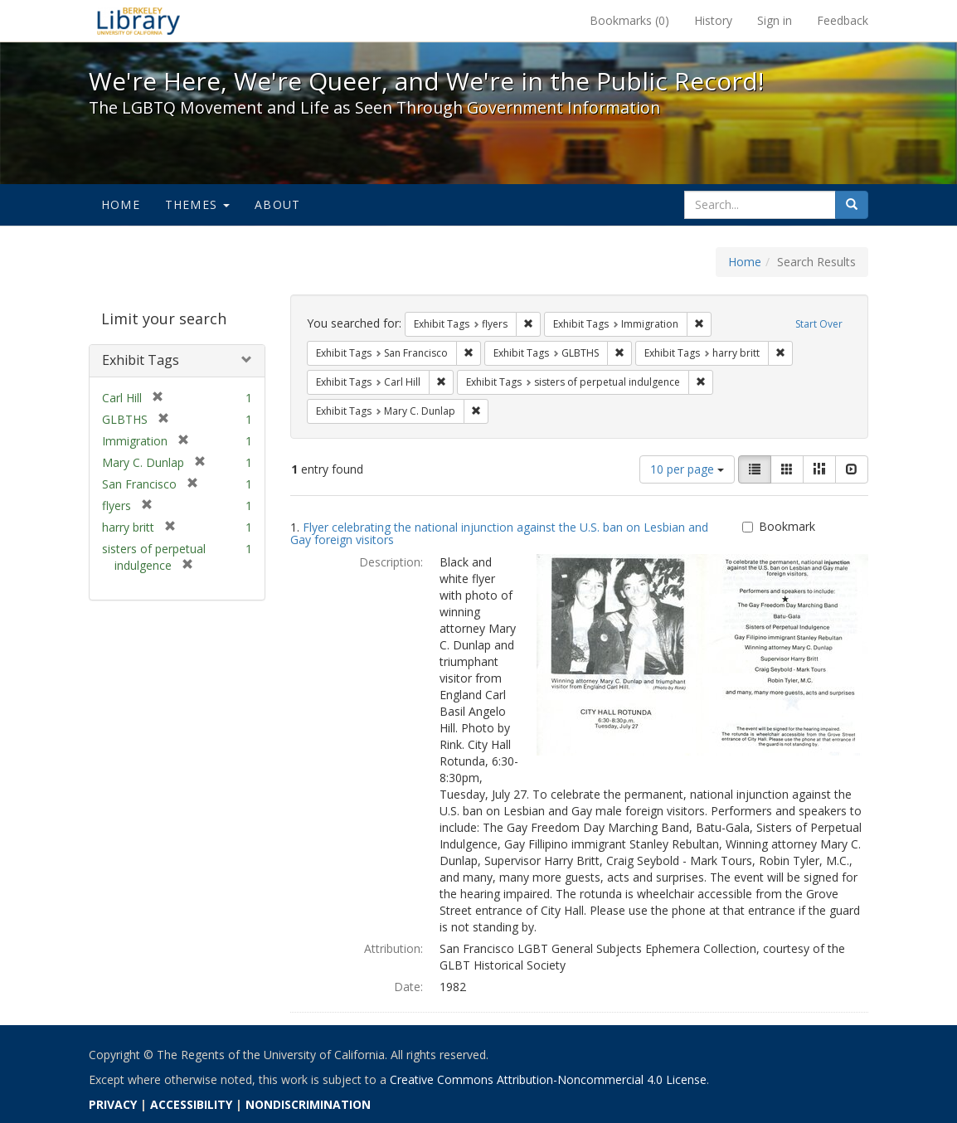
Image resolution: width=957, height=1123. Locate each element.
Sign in (774, 20)
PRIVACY (113, 1104)
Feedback (842, 20)
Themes (197, 204)
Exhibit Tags (140, 360)
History (713, 20)
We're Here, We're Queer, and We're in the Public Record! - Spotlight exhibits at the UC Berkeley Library (138, 20)
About (277, 204)
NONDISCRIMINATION (308, 1104)
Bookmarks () (629, 20)
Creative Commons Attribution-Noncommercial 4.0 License (548, 1079)
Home (120, 204)
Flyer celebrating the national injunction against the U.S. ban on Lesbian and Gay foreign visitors (499, 533)
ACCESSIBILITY (191, 1104)
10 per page (687, 469)
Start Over (819, 324)
